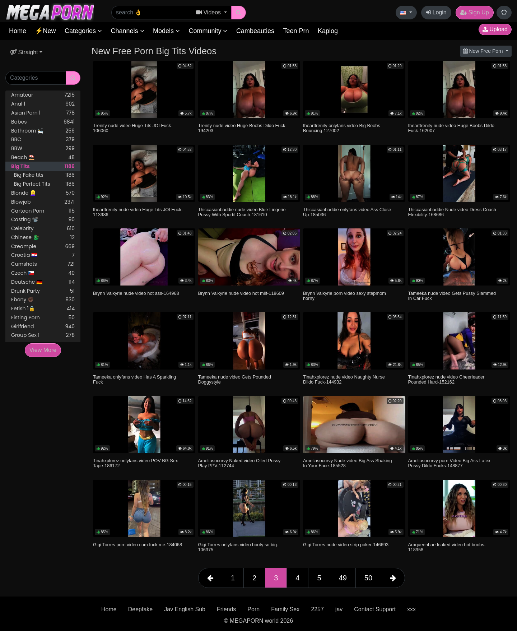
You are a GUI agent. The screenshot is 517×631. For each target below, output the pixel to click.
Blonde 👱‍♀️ (43, 193)
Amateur (43, 95)
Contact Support (375, 609)
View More (42, 350)
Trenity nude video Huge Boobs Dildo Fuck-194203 (242, 128)
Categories (83, 30)
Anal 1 (43, 104)
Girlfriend (43, 326)
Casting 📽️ (43, 219)
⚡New (45, 30)
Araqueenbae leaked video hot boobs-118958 (447, 547)
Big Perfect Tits (43, 184)
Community (207, 30)
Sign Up (474, 12)
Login (436, 12)
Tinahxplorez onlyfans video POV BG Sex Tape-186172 (135, 463)
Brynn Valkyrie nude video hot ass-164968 (136, 293)
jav (339, 609)
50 (368, 578)
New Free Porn (483, 51)
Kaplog (328, 30)
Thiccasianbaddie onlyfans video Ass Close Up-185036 (347, 212)
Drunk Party (43, 291)
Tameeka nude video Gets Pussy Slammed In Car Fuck (452, 296)
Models (166, 30)
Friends (226, 609)
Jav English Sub (184, 609)
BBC (43, 139)
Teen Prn (296, 30)
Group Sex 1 (43, 335)
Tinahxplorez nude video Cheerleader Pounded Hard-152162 (446, 379)
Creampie (43, 246)
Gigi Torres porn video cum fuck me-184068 (137, 544)
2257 (317, 609)
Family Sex (285, 609)
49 (343, 578)
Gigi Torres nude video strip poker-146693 (345, 544)
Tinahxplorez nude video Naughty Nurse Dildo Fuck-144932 (344, 379)
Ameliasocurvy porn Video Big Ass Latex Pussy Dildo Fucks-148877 (449, 463)
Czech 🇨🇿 (43, 273)
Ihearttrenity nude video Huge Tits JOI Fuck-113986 (138, 212)
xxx (411, 609)
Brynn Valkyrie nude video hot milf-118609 (241, 293)
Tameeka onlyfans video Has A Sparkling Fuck (134, 379)
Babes (43, 122)
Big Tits (43, 166)
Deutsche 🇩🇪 (43, 282)
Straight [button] (24, 52)
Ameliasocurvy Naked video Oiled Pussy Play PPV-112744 (239, 463)
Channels (127, 30)
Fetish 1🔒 (43, 308)
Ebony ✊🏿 (43, 299)
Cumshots (43, 264)
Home (17, 30)
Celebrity (43, 228)
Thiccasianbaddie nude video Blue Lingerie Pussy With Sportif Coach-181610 (242, 212)
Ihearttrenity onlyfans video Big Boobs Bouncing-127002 (341, 128)
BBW (43, 148)
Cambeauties (255, 30)
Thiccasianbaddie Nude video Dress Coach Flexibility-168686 (452, 212)
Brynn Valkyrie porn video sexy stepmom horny (344, 296)
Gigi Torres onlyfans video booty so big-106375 (238, 547)
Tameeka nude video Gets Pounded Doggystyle (234, 379)
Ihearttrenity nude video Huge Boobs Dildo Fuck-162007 (451, 128)
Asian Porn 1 (43, 113)
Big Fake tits (43, 175)
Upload (495, 29)
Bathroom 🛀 (43, 131)
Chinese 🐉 (43, 237)
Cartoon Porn (43, 211)
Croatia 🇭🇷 (43, 255)
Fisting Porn (43, 317)
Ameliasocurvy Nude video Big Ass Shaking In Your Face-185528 (347, 463)
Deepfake (140, 609)
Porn (253, 609)
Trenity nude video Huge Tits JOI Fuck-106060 (132, 128)
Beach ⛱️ (43, 157)
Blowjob (43, 202)
